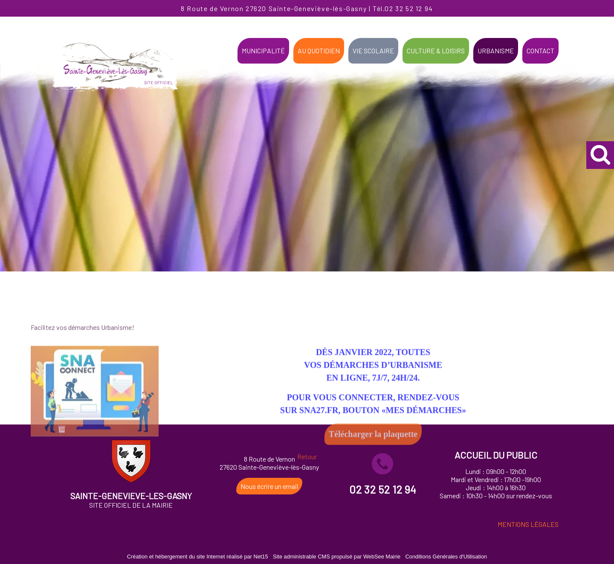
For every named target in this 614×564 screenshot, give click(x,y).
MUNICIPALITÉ (263, 51)
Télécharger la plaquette (373, 462)
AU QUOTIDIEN (319, 51)
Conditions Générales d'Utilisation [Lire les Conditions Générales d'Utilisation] (446, 556)
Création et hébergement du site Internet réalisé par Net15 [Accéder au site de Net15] (197, 556)
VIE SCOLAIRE (373, 51)
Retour (307, 484)
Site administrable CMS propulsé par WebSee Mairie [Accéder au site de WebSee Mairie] (336, 556)
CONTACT (540, 51)
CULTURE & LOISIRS (436, 51)
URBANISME (496, 51)
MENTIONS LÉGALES (528, 524)
